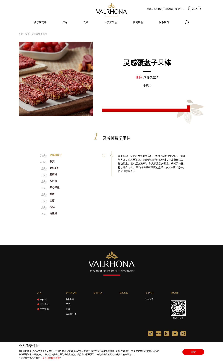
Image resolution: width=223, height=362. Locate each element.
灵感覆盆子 (151, 77)
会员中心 (179, 9)
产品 (65, 22)
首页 (21, 34)
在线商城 (168, 9)
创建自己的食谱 (154, 9)
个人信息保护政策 (51, 358)
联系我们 (164, 22)
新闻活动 (138, 22)
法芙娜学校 (111, 22)
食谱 (85, 22)
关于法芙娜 (40, 22)
